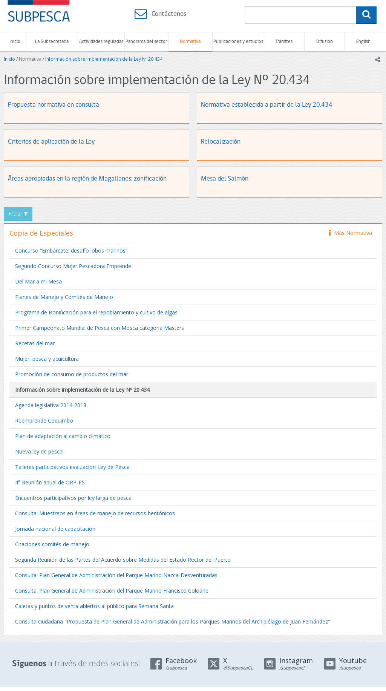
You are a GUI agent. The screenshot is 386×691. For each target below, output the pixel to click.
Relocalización (220, 142)
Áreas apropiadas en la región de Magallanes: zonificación (87, 178)
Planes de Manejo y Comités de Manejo (64, 296)
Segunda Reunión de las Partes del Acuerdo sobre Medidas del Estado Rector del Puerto (123, 559)
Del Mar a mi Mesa (38, 281)
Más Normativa (350, 232)
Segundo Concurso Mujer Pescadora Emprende (73, 266)
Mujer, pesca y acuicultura (47, 358)
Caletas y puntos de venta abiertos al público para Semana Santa (94, 606)
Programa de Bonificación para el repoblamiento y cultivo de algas (96, 312)
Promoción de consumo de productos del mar (71, 374)
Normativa (190, 41)
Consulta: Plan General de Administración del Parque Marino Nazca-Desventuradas (116, 575)
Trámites (284, 41)
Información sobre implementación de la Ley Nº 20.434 (103, 59)
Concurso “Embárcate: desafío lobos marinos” (71, 250)
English (363, 41)
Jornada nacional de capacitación (55, 528)
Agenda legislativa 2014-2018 (50, 405)
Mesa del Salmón (224, 178)
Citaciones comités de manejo (52, 544)
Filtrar (18, 213)
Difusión (324, 41)
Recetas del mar (35, 343)
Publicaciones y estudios (238, 41)
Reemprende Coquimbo (44, 420)
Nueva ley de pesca (39, 451)
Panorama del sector (146, 41)
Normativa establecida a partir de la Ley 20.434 (266, 105)
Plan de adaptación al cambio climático (62, 436)
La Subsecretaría (52, 41)
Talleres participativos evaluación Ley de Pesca (72, 466)
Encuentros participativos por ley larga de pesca (73, 497)
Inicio (14, 41)
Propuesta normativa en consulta (53, 105)
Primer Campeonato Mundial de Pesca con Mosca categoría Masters (99, 327)
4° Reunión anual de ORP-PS (50, 482)
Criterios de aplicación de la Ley (51, 142)
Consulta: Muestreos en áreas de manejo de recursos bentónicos (95, 513)
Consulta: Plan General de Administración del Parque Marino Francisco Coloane (111, 590)
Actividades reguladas (101, 41)
